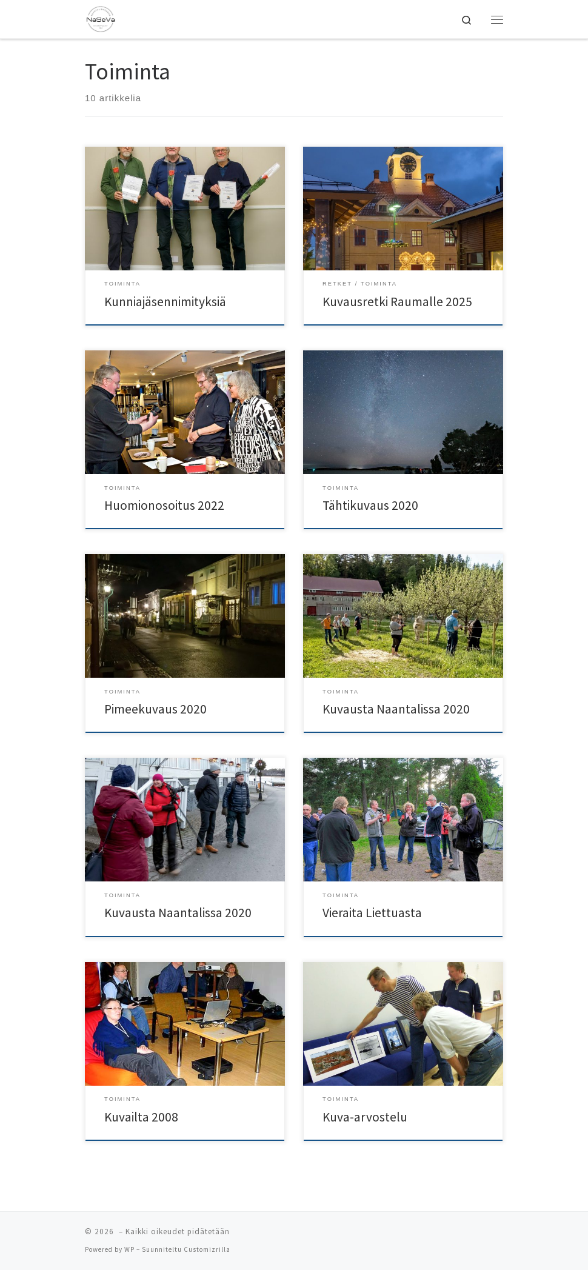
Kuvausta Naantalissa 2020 (396, 709)
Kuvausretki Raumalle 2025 (397, 301)
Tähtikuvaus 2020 (370, 505)
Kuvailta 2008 (141, 1117)
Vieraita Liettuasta (372, 912)
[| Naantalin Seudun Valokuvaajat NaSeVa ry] (100, 17)
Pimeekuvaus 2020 (155, 709)
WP (129, 1249)
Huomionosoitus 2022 (164, 505)
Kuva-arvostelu (364, 1117)
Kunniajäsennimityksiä (165, 301)
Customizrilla (207, 1249)
